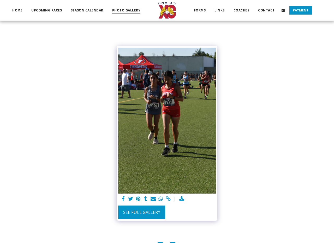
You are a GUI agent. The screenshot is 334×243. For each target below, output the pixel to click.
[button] (283, 10)
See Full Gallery (141, 212)
